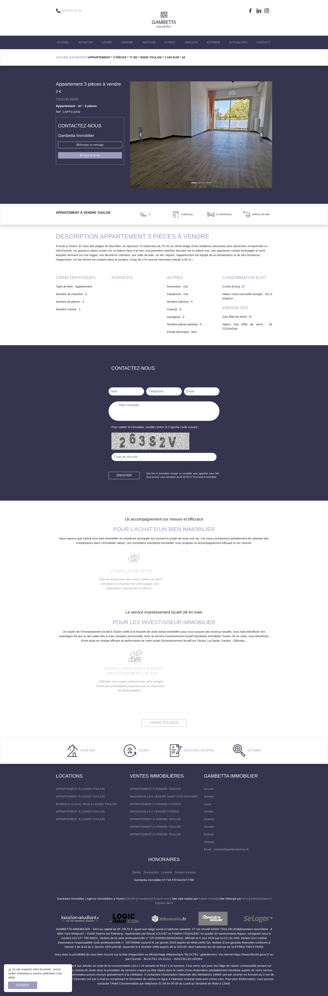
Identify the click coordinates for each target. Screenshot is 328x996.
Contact (209, 841)
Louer (143, 750)
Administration (260, 898)
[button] (140, 134)
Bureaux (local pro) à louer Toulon (86, 804)
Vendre (208, 811)
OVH (245, 898)
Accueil (62, 57)
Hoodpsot (144, 898)
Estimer (254, 750)
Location (166, 872)
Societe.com (161, 898)
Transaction (151, 872)
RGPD (131, 898)
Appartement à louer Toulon (80, 788)
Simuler (209, 826)
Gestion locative (198, 750)
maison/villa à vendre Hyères (154, 811)
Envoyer (124, 475)
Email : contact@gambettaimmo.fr (226, 849)
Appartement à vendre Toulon (155, 788)
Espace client (164, 903)
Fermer (22, 985)
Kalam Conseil (208, 898)
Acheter (78, 57)
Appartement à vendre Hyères (155, 804)
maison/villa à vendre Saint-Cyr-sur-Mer (164, 796)
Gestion (209, 819)
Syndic (136, 872)
